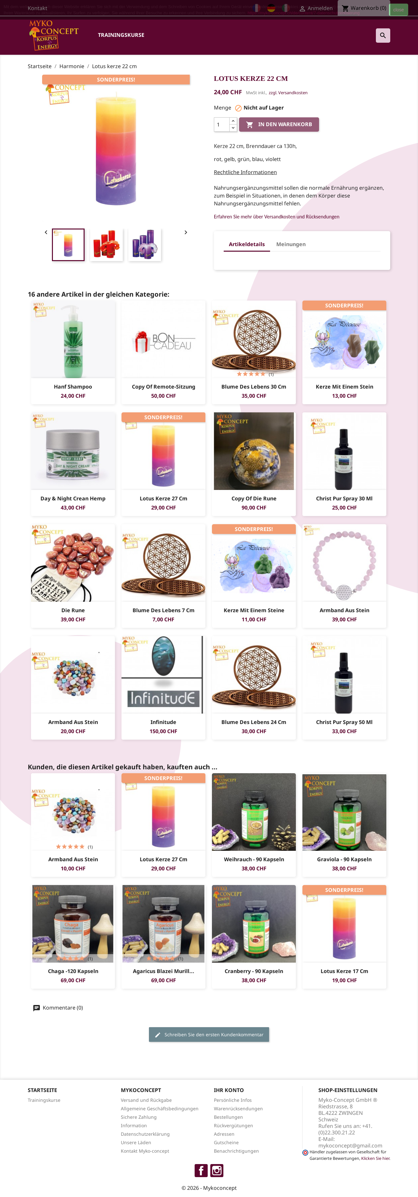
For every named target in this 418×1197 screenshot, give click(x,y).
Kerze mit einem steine (254, 610)
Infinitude (163, 722)
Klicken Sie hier (375, 1158)
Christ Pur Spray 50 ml (344, 722)
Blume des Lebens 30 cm (253, 386)
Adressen (224, 1134)
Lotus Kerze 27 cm (163, 498)
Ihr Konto (229, 1090)
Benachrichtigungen (236, 1151)
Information (134, 1125)
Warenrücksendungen (238, 1108)
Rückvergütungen (233, 1125)
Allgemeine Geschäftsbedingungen (160, 1108)
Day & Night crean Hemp (72, 498)
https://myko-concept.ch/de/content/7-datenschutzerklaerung (304, 12)
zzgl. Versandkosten (288, 93)
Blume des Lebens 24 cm (253, 722)
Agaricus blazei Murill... (163, 971)
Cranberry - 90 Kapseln (254, 971)
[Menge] (222, 124)
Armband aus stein (344, 610)
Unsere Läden (136, 1142)
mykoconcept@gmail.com (350, 1145)
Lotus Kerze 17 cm (344, 971)
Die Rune (73, 610)
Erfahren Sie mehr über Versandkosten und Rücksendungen (276, 217)
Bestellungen (228, 1117)
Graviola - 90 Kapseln (344, 859)
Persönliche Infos (233, 1100)
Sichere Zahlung (139, 1117)
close (398, 9)
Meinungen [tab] (291, 244)
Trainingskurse (121, 34)
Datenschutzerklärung (145, 1134)
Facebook (201, 1170)
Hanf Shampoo (73, 386)
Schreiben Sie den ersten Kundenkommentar (209, 1034)
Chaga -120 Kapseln (73, 971)
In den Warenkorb (279, 125)
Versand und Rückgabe (146, 1100)
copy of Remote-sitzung (163, 386)
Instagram (216, 1170)
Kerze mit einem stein (344, 386)
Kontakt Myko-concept (145, 1151)
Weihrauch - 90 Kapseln (254, 859)
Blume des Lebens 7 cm (164, 610)
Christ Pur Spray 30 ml (344, 498)
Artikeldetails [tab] (247, 244)
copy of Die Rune (254, 498)
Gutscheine (226, 1142)
